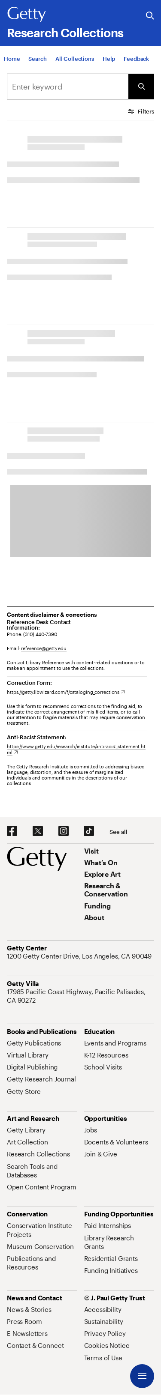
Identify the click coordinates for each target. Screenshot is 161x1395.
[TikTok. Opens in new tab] (89, 831)
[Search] (37, 58)
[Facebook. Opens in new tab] (12, 831)
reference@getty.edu (44, 648)
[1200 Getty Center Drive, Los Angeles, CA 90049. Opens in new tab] (80, 956)
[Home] (12, 58)
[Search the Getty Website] (150, 16)
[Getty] (26, 15)
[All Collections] (74, 58)
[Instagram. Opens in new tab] (63, 831)
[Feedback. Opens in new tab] (136, 58)
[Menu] (142, 1376)
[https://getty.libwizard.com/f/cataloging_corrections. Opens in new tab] (66, 692)
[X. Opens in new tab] (38, 831)
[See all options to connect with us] (118, 832)
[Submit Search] (141, 86)
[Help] (109, 58)
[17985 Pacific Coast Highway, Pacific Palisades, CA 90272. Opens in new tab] (80, 996)
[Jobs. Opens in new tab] (90, 1130)
